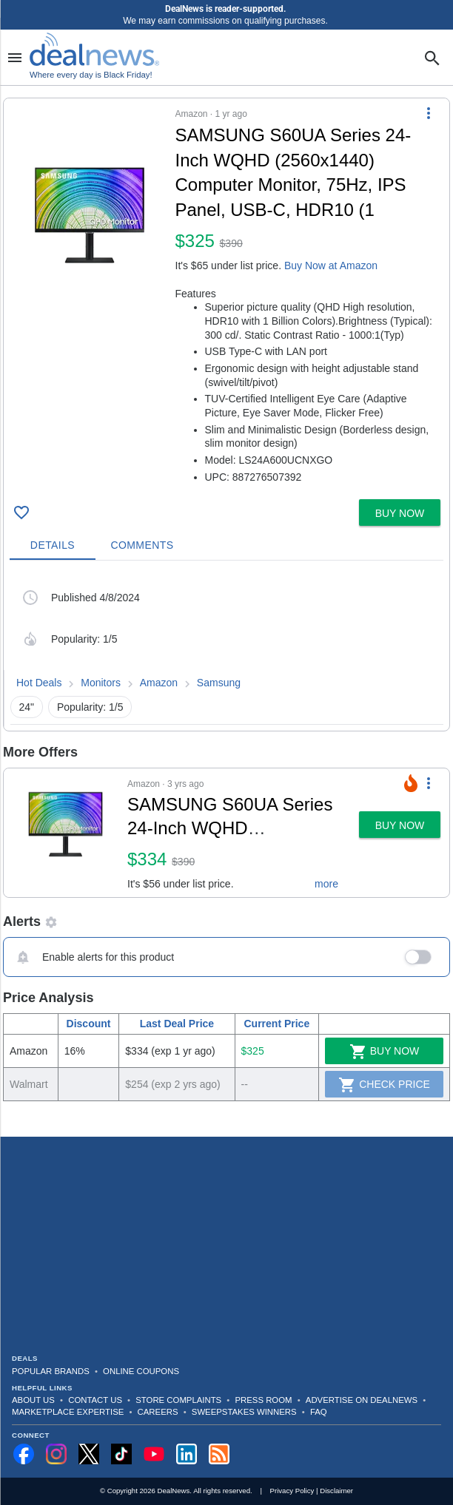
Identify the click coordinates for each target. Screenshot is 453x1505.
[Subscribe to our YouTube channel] (154, 1454)
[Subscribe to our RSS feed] (219, 1454)
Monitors (101, 683)
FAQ (318, 1411)
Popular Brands (51, 1371)
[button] (226, 295)
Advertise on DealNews (361, 1400)
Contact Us (95, 1400)
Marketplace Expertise (68, 1411)
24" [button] (27, 707)
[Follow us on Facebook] (24, 1454)
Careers (158, 1411)
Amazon (159, 683)
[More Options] (428, 113)
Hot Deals (38, 683)
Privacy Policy (292, 1491)
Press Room (263, 1400)
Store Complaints (178, 1400)
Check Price (384, 1085)
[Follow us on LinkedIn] (186, 1454)
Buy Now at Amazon (331, 265)
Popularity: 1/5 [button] (90, 707)
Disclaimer (336, 1491)
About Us (33, 1400)
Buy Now (384, 1052)
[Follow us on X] (89, 1454)
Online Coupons (141, 1371)
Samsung (219, 683)
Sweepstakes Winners (244, 1411)
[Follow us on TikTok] (121, 1454)
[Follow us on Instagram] (56, 1454)
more (326, 884)
